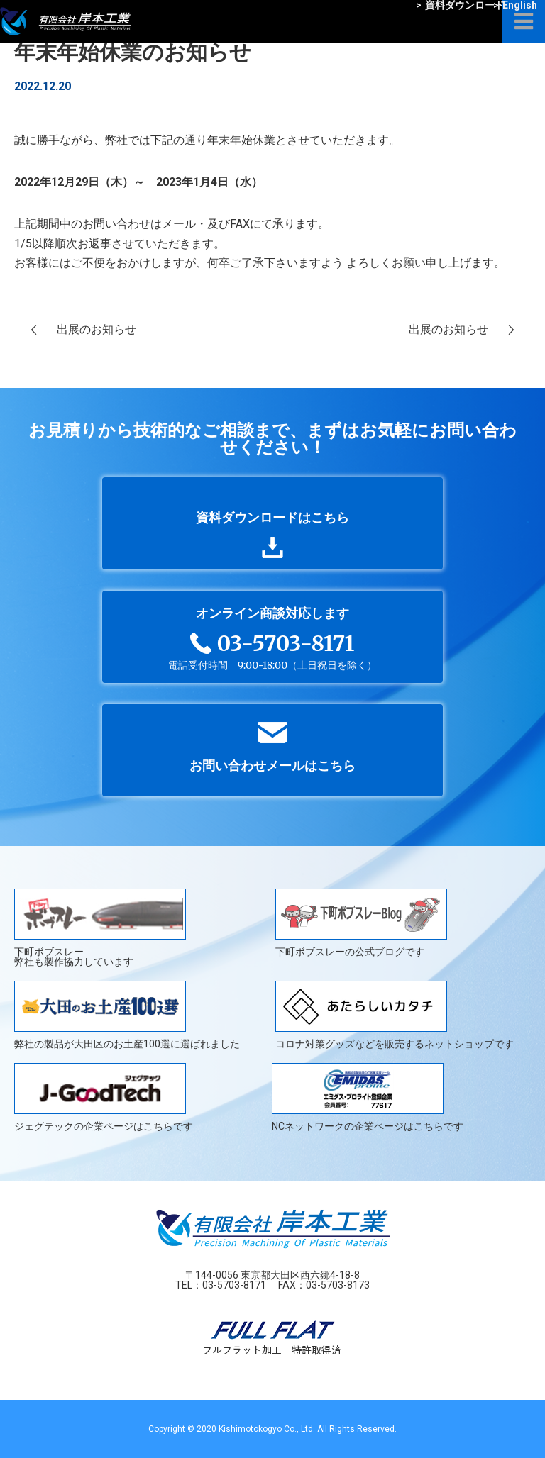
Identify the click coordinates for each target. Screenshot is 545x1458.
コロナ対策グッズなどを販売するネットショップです (394, 1015)
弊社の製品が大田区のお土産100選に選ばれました (127, 1015)
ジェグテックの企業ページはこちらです (103, 1097)
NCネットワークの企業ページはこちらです (367, 1097)
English (515, 5)
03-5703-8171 (234, 1285)
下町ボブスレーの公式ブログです (361, 923)
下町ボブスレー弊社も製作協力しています (100, 928)
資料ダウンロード (460, 5)
